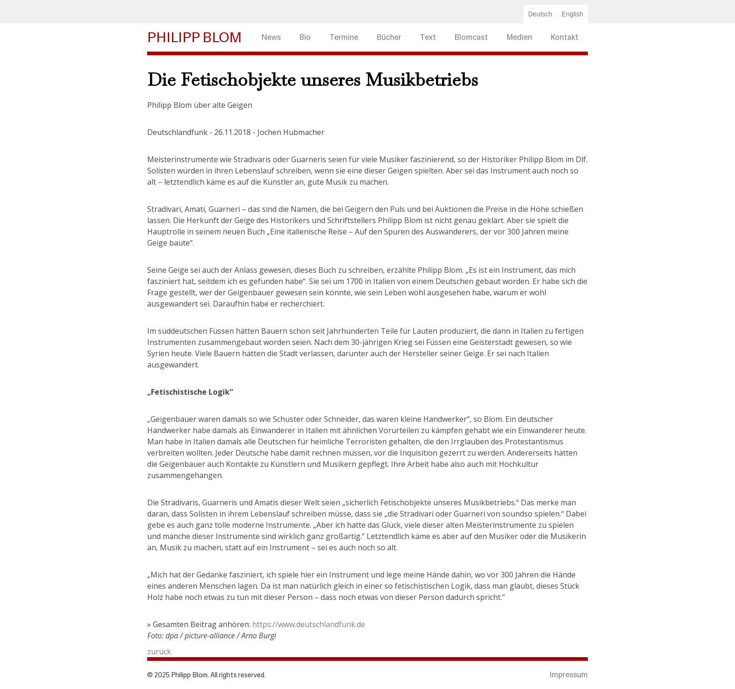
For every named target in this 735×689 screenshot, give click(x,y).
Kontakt (564, 37)
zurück (159, 651)
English (572, 14)
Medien (519, 37)
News (271, 37)
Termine (344, 37)
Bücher (389, 37)
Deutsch (540, 14)
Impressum (569, 675)
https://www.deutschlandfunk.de (308, 624)
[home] (199, 37)
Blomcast (471, 37)
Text (428, 37)
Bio (305, 37)
